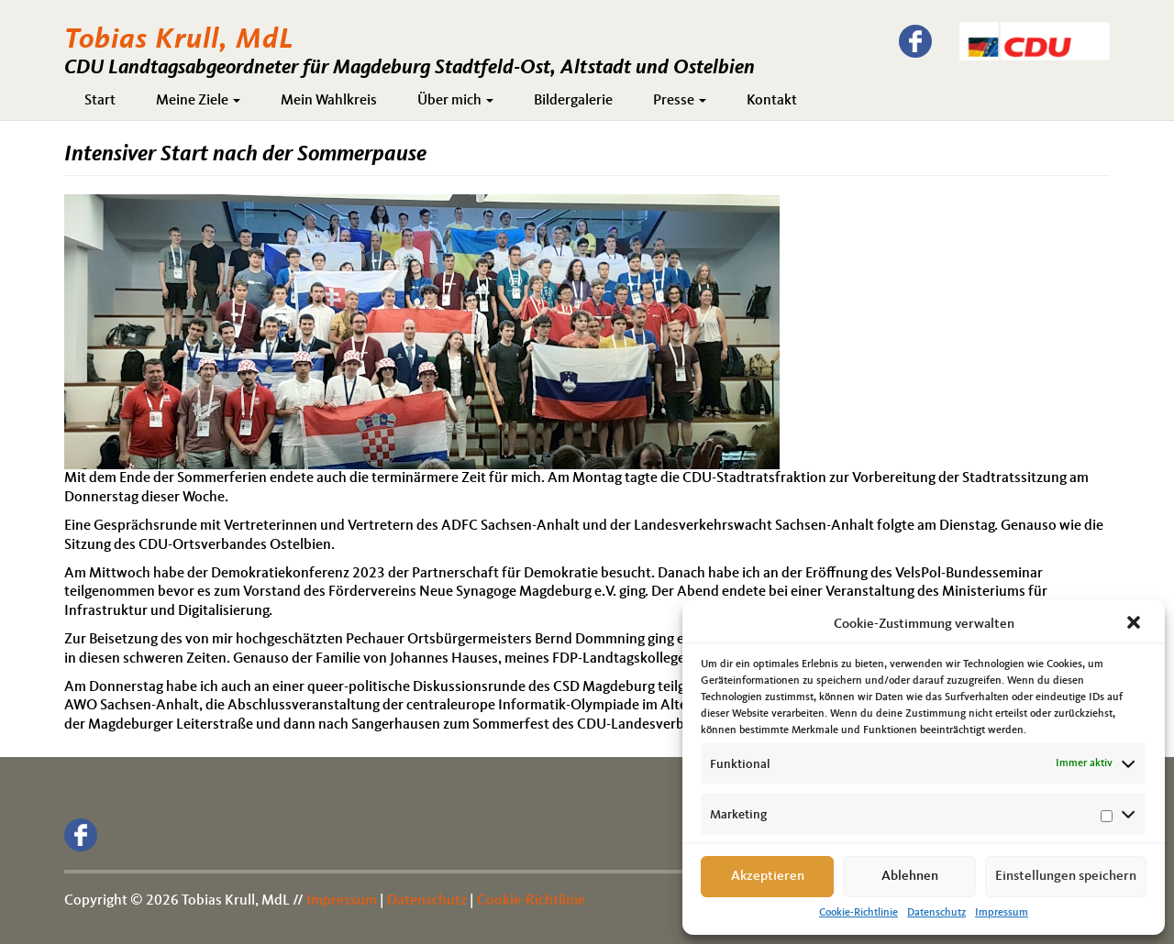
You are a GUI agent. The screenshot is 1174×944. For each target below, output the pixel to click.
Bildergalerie (573, 100)
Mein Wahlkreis (329, 100)
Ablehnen (909, 877)
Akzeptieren (767, 877)
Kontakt (772, 100)
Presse (679, 100)
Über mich (455, 100)
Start (100, 100)
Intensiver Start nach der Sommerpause (245, 155)
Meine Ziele (198, 100)
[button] (1135, 624)
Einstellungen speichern (1065, 877)
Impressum (1001, 912)
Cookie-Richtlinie (858, 912)
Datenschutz (936, 912)
